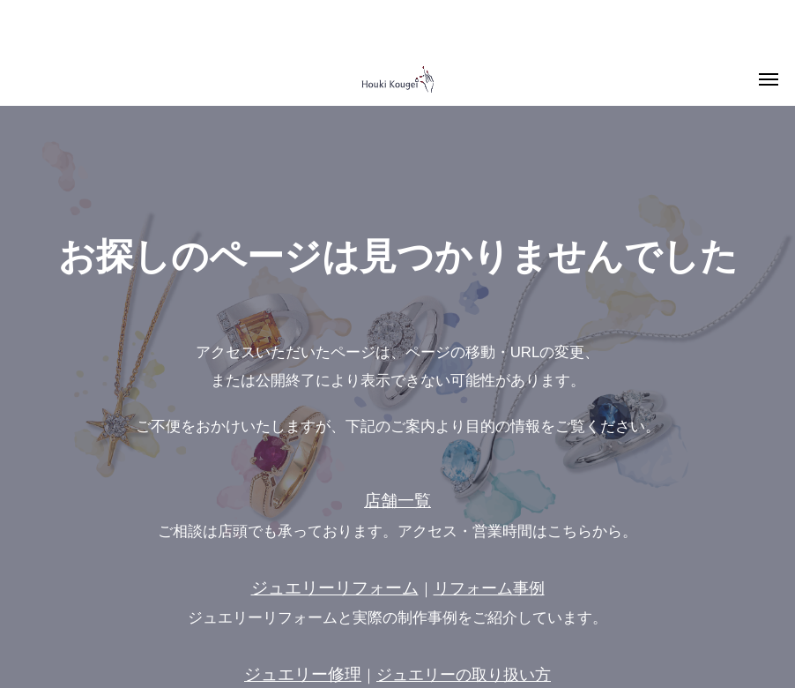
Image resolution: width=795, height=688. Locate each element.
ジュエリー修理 (302, 674)
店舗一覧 (397, 500)
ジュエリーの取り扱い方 (463, 675)
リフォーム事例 (489, 588)
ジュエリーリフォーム (335, 588)
